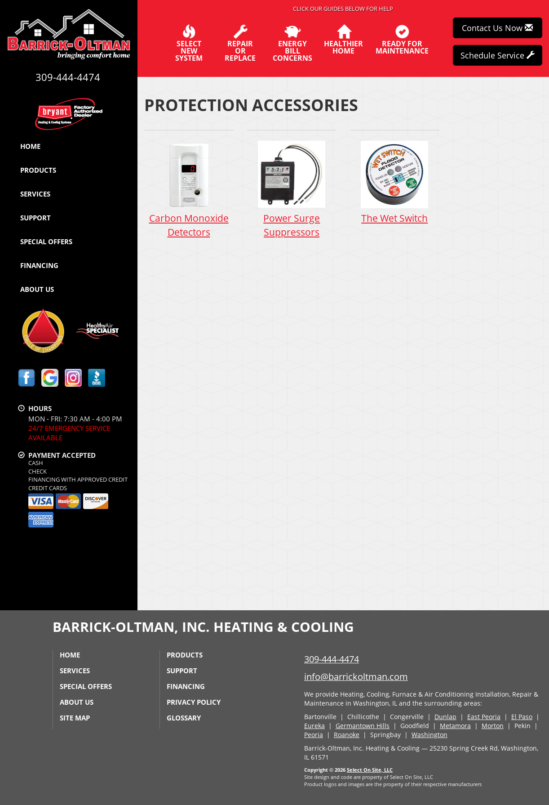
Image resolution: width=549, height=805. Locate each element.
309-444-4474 (331, 659)
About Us (37, 289)
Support (35, 217)
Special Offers (46, 241)
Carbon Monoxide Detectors (189, 188)
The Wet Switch (394, 181)
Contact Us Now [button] (497, 27)
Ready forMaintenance (402, 39)
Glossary (184, 717)
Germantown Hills (363, 725)
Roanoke (346, 734)
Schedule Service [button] (497, 55)
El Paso (521, 716)
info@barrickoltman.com (356, 677)
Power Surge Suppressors (291, 188)
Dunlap (445, 716)
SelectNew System (189, 43)
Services (35, 193)
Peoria (313, 734)
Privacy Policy (194, 702)
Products (38, 169)
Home (30, 146)
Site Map (75, 717)
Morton (493, 725)
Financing (39, 265)
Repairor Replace (240, 43)
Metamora (455, 725)
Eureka (314, 725)
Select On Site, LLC (370, 769)
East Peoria (483, 716)
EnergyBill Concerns (292, 43)
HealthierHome (343, 39)
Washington (429, 734)
